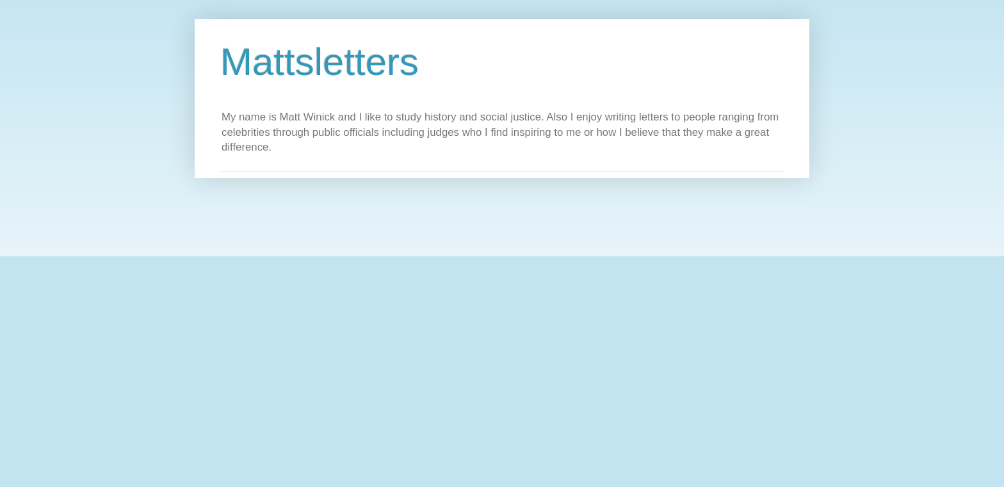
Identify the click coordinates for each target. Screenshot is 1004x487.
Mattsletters (319, 61)
